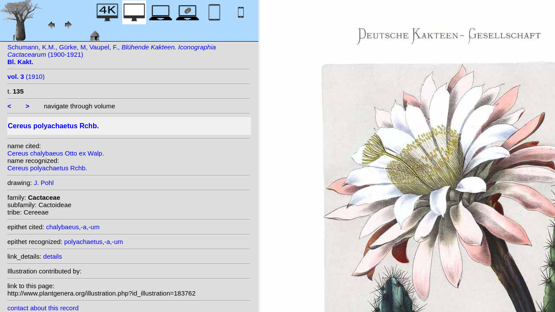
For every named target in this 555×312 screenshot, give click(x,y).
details (52, 256)
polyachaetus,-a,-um (93, 241)
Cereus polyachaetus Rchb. (47, 168)
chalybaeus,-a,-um (72, 227)
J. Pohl (44, 182)
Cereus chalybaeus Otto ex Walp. (55, 153)
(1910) (26, 76)
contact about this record (42, 308)
